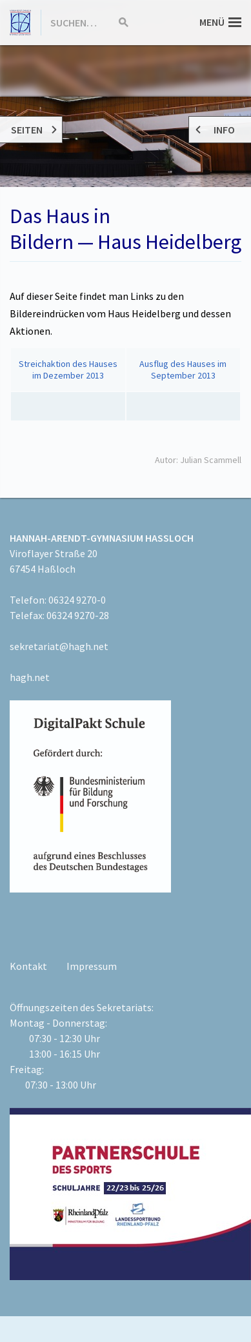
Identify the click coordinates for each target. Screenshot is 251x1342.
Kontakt (28, 966)
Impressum (91, 966)
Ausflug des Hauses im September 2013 (182, 369)
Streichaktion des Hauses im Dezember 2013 (68, 369)
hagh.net (30, 677)
